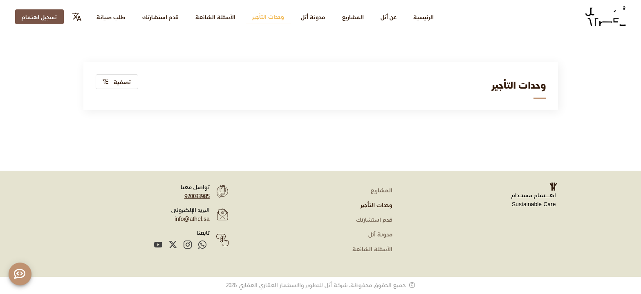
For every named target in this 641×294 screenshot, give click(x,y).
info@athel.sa (192, 219)
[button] (117, 81)
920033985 (197, 196)
